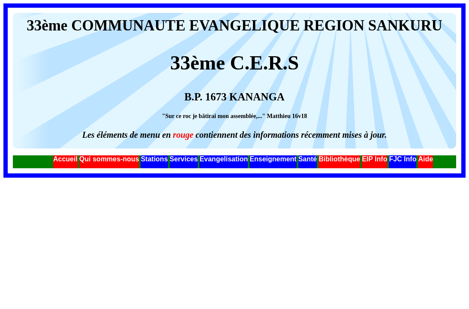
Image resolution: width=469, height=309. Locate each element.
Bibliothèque (339, 159)
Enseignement (273, 159)
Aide (425, 159)
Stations (154, 159)
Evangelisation (223, 159)
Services (184, 159)
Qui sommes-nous (109, 159)
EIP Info (374, 159)
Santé (307, 159)
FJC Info (402, 159)
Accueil (65, 159)
